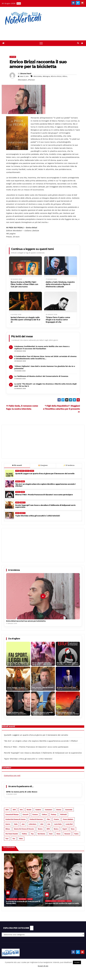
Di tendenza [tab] (68, 465)
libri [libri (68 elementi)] (41, 824)
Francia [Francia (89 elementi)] (56, 819)
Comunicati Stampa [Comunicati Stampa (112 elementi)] (11, 814)
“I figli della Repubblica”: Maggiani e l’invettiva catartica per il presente (61, 409)
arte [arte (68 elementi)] (21, 809)
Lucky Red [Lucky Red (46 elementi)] (69, 824)
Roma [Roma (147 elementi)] (58, 834)
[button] (78, 43)
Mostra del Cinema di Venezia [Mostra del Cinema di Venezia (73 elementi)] (24, 829)
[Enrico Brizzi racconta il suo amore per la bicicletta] (43, 596)
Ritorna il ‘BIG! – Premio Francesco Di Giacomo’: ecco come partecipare (44, 495)
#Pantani (31, 80)
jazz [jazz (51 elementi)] (23, 824)
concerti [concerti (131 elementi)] (25, 814)
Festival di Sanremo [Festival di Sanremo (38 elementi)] (36, 819)
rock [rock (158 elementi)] (51, 834)
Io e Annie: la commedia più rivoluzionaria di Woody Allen (23, 902)
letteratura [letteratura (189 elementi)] (32, 824)
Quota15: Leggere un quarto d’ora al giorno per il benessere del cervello (44, 474)
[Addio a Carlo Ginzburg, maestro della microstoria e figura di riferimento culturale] (60, 266)
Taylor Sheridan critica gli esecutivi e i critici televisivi (37, 516)
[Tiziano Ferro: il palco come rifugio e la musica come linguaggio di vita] (60, 302)
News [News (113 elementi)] (73, 829)
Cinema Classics (12, 899)
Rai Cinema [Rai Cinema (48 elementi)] (41, 834)
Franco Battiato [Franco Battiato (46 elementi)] (68, 819)
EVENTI (22, 470)
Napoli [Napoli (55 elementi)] (64, 829)
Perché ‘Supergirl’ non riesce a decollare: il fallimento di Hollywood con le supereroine (45, 506)
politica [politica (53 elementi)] (24, 834)
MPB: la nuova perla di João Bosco (21, 792)
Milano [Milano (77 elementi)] (7, 829)
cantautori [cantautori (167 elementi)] (48, 809)
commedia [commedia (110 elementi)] (68, 809)
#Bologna (46, 76)
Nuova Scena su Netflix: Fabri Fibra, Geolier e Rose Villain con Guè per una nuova (24, 284)
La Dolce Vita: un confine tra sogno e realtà (62, 903)
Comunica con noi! (12, 775)
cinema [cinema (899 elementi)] (58, 809)
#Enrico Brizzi (56, 76)
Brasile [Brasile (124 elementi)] (29, 809)
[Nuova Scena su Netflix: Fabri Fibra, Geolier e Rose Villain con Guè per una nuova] (25, 266)
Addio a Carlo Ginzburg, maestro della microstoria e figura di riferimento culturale (60, 284)
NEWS (31, 470)
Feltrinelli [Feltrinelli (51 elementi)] (63, 814)
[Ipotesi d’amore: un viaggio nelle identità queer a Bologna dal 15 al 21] (25, 302)
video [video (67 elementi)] (21, 838)
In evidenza (22, 899)
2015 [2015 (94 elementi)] (14, 809)
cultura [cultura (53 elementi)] (44, 814)
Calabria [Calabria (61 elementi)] (38, 809)
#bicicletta (38, 76)
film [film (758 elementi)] (48, 819)
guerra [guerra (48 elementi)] (7, 824)
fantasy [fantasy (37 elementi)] (53, 814)
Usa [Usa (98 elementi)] (14, 838)
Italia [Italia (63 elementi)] (15, 824)
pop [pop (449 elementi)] (32, 834)
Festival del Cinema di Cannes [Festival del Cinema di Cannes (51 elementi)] (15, 819)
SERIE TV (22, 502)
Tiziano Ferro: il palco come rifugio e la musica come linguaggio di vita (58, 319)
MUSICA (27, 470)
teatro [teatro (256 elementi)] (76, 834)
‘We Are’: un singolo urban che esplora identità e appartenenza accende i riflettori (45, 485)
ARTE (17, 470)
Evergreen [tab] (43, 465)
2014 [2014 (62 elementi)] (7, 809)
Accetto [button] (77, 962)
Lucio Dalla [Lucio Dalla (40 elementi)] (58, 824)
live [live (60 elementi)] (48, 824)
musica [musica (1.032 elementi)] (56, 829)
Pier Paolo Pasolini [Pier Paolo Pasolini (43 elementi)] (11, 834)
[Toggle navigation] (41, 43)
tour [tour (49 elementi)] (7, 838)
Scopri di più (43, 966)
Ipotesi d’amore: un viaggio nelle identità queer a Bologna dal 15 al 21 (25, 319)
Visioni (30, 899)
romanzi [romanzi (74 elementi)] (67, 834)
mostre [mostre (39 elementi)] (40, 829)
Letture (12, 56)
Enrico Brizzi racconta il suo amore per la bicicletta (38, 64)
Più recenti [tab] (17, 465)
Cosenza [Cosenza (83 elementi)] (35, 814)
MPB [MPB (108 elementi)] (48, 829)
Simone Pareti (25, 73)
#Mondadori (22, 80)
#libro (64, 76)
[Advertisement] (41, 31)
